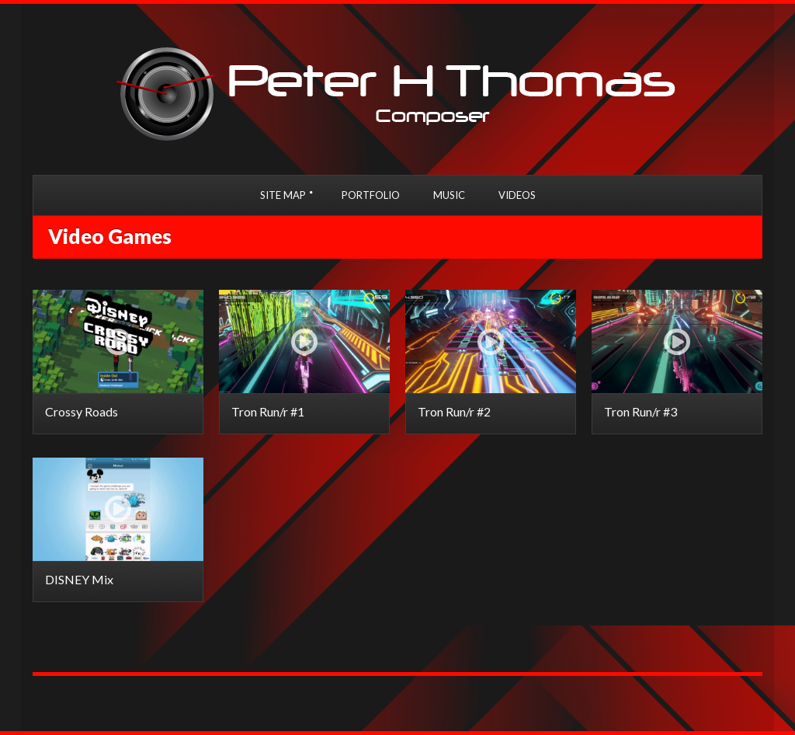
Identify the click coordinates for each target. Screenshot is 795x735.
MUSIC (449, 195)
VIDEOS (517, 195)
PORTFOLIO (371, 195)
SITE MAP (283, 195)
